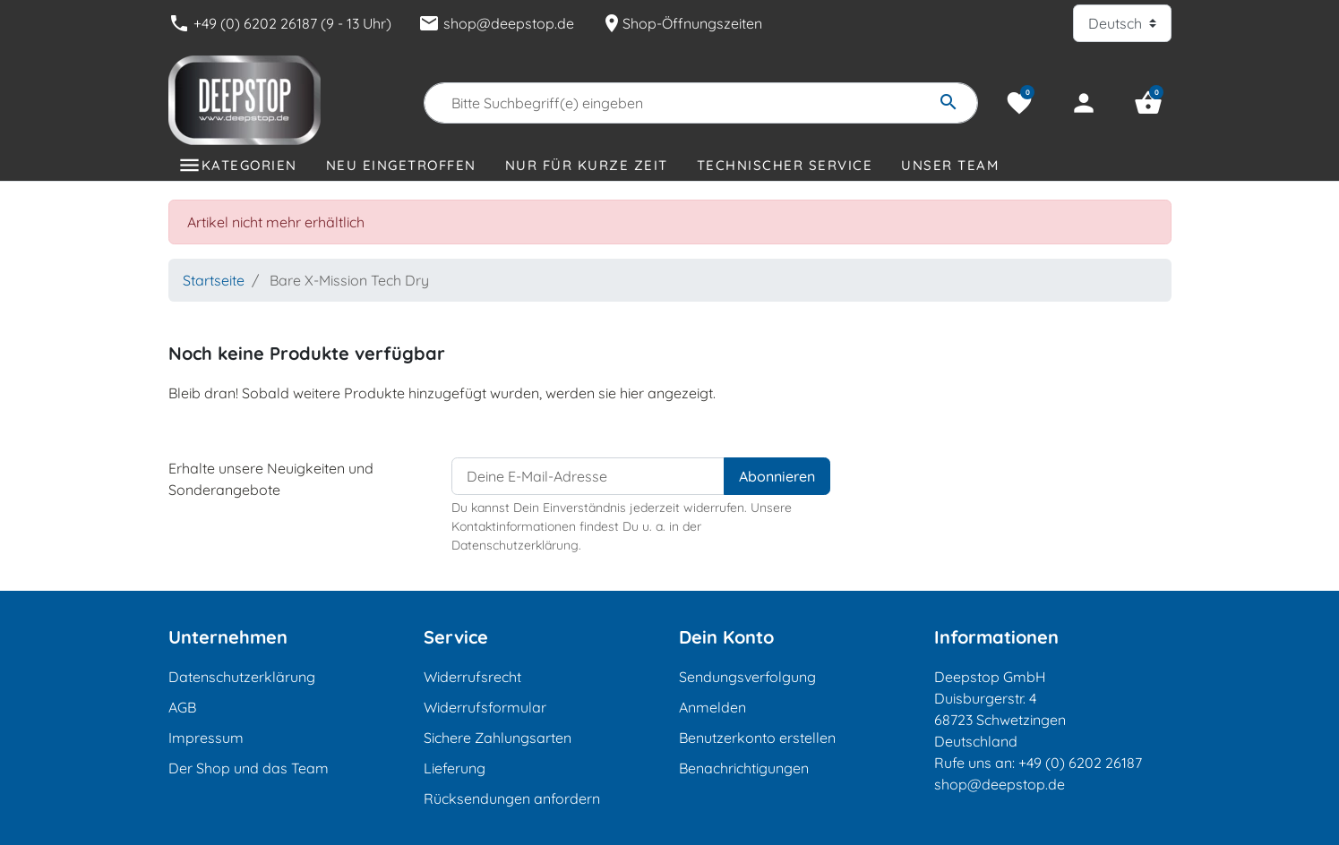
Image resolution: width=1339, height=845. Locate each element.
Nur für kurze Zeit (586, 165)
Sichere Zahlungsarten (497, 738)
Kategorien (249, 165)
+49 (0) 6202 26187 (1080, 763)
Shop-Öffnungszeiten (681, 23)
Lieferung (454, 768)
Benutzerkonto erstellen (757, 738)
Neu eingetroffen (401, 165)
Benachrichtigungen (744, 768)
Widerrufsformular (485, 707)
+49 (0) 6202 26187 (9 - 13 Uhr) (279, 23)
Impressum (206, 738)
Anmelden (712, 707)
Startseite (214, 280)
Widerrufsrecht (472, 677)
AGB (182, 707)
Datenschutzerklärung (241, 677)
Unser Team (950, 165)
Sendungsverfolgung (747, 677)
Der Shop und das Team (248, 768)
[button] (1148, 103)
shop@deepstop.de (496, 23)
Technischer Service (785, 165)
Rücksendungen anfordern (512, 798)
